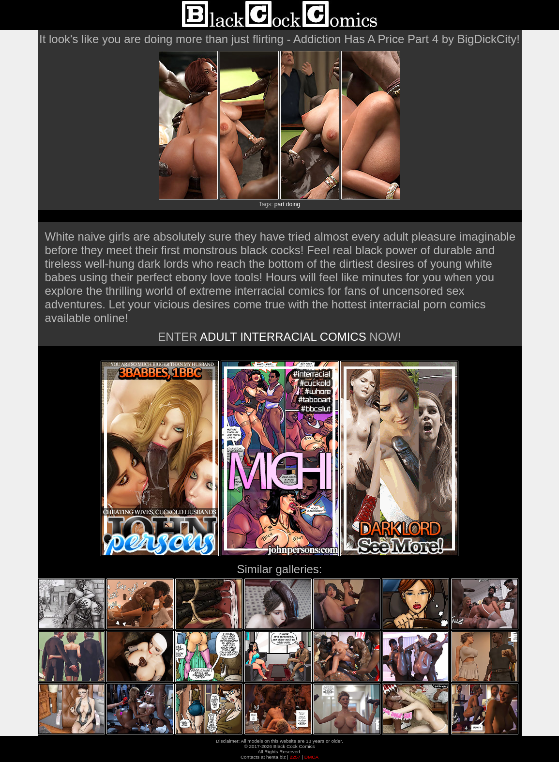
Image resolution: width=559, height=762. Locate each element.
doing (293, 204)
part (279, 204)
